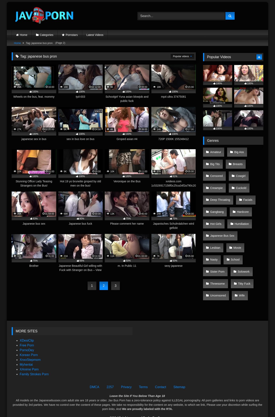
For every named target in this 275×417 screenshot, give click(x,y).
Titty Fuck (241, 235)
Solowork (241, 227)
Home (23, 35)
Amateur (215, 151)
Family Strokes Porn (34, 362)
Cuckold (238, 176)
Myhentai (26, 353)
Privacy (126, 375)
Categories (46, 35)
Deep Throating (220, 185)
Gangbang (216, 193)
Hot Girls (215, 202)
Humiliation (239, 202)
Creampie (216, 176)
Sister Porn (217, 227)
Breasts (235, 159)
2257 (110, 375)
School (251, 218)
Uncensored (217, 244)
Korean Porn (29, 343)
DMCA (94, 375)
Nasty (232, 218)
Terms (143, 375)
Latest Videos (95, 35)
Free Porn (27, 334)
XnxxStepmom (30, 348)
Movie (213, 218)
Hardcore (240, 193)
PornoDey (27, 338)
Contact (160, 375)
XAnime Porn (29, 358)
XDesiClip (27, 329)
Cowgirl (238, 168)
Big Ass (236, 151)
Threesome (217, 235)
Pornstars (72, 35)
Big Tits (214, 159)
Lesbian (250, 210)
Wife (239, 244)
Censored (216, 168)
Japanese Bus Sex (222, 210)
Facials (245, 185)
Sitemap (179, 375)
